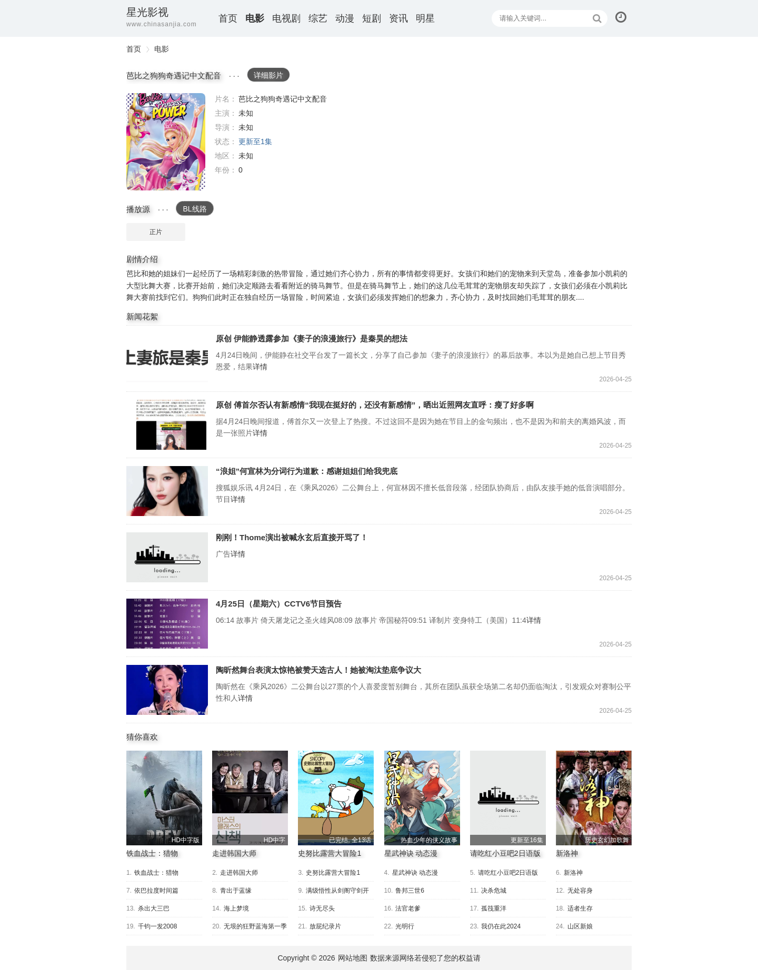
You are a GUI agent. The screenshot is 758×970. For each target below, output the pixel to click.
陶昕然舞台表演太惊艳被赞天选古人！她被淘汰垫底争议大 (167, 690)
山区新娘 (580, 926)
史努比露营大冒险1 (329, 853)
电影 (254, 18)
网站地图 (352, 958)
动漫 (344, 18)
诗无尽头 (322, 908)
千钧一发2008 (157, 926)
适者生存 (580, 908)
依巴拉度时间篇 (156, 890)
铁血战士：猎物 (152, 853)
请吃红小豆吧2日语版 (505, 853)
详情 (260, 366)
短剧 (371, 18)
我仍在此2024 (501, 926)
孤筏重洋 (493, 908)
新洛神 (567, 853)
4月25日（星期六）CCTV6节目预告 (167, 624)
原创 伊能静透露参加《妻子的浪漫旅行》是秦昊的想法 (167, 358)
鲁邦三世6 (409, 890)
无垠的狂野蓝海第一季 (255, 926)
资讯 (398, 18)
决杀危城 (493, 890)
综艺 (317, 18)
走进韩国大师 (234, 853)
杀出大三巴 (153, 908)
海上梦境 (236, 908)
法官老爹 (408, 908)
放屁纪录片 (325, 926)
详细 (268, 75)
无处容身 (580, 890)
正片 (155, 232)
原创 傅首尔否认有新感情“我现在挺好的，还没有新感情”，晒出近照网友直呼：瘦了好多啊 (167, 425)
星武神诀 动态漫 (411, 853)
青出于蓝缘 (236, 890)
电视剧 (286, 18)
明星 (425, 18)
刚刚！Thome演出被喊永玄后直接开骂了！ (167, 557)
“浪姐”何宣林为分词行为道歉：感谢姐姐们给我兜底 (167, 491)
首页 (227, 18)
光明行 (404, 926)
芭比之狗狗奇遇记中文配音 (165, 141)
